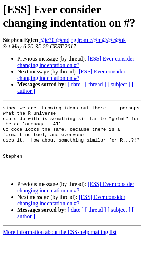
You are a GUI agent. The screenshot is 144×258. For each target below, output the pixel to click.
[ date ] (76, 84)
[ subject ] (119, 84)
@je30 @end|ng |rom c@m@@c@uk (82, 40)
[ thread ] (95, 84)
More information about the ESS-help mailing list (59, 245)
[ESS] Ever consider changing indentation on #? (75, 62)
